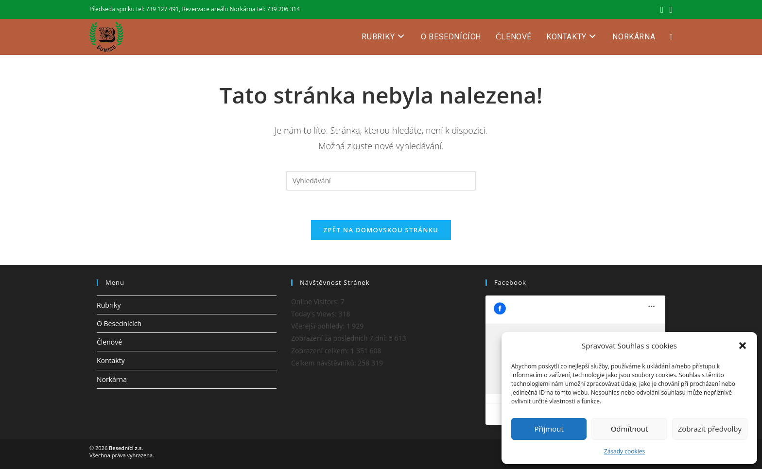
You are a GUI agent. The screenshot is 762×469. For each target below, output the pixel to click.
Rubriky (109, 305)
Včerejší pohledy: (318, 325)
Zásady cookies (624, 451)
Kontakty (111, 360)
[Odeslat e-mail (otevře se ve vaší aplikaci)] (669, 9)
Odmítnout (629, 429)
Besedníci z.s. (126, 448)
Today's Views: (314, 313)
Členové (109, 342)
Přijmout (549, 429)
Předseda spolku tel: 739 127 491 (134, 9)
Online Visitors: (316, 301)
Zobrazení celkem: (320, 350)
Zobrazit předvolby (710, 429)
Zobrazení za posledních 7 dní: (340, 338)
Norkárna (112, 379)
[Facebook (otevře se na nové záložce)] (662, 9)
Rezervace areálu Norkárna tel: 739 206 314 (241, 9)
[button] (742, 345)
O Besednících (119, 323)
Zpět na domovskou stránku (381, 230)
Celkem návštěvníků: (324, 362)
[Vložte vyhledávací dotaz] (381, 181)
